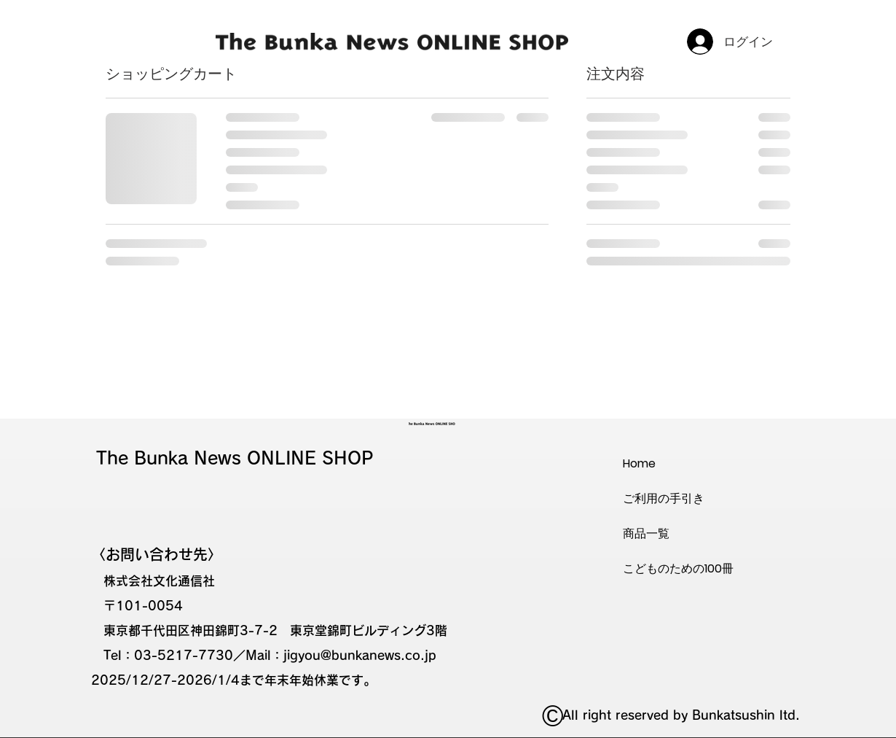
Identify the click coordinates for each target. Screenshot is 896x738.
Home (639, 463)
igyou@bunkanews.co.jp (361, 655)
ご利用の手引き (663, 498)
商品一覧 (646, 533)
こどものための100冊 (678, 568)
